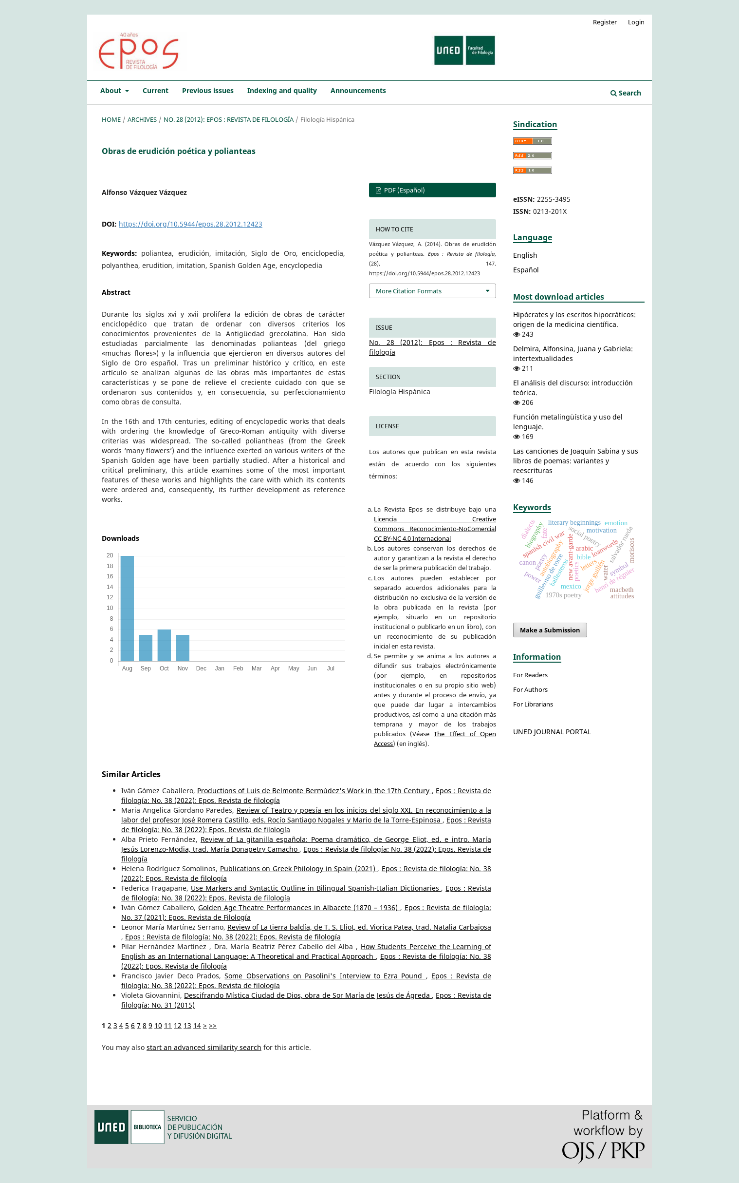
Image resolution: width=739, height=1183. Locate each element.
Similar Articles (131, 774)
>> (213, 1025)
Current (155, 90)
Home (111, 119)
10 (158, 1025)
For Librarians (533, 704)
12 (178, 1025)
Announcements (358, 90)
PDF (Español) (404, 190)
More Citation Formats (409, 290)
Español (526, 269)
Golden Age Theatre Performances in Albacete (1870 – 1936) (299, 907)
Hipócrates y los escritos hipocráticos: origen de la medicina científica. (574, 319)
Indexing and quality (282, 90)
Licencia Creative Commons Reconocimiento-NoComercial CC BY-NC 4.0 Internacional (435, 529)
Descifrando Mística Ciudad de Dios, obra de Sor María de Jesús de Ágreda (308, 995)
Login (636, 22)
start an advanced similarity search (204, 1047)
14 (197, 1025)
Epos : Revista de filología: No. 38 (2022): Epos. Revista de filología (233, 936)
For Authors (530, 689)
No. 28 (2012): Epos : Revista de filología (229, 119)
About (111, 90)
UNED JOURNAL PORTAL (552, 731)
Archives (142, 119)
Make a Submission (550, 630)
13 (187, 1025)
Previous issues (208, 90)
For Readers (530, 674)
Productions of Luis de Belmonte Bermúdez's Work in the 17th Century (314, 790)
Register (605, 22)
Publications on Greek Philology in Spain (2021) (299, 868)
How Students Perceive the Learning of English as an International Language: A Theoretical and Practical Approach (306, 951)
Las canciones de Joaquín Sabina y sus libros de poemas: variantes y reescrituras (575, 460)
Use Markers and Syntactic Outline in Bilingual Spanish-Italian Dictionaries (316, 888)
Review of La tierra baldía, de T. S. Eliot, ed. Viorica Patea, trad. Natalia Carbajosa (359, 927)
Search (625, 92)
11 (168, 1025)
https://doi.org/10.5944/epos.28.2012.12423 (190, 224)
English (525, 255)
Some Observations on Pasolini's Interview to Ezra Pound (325, 975)
